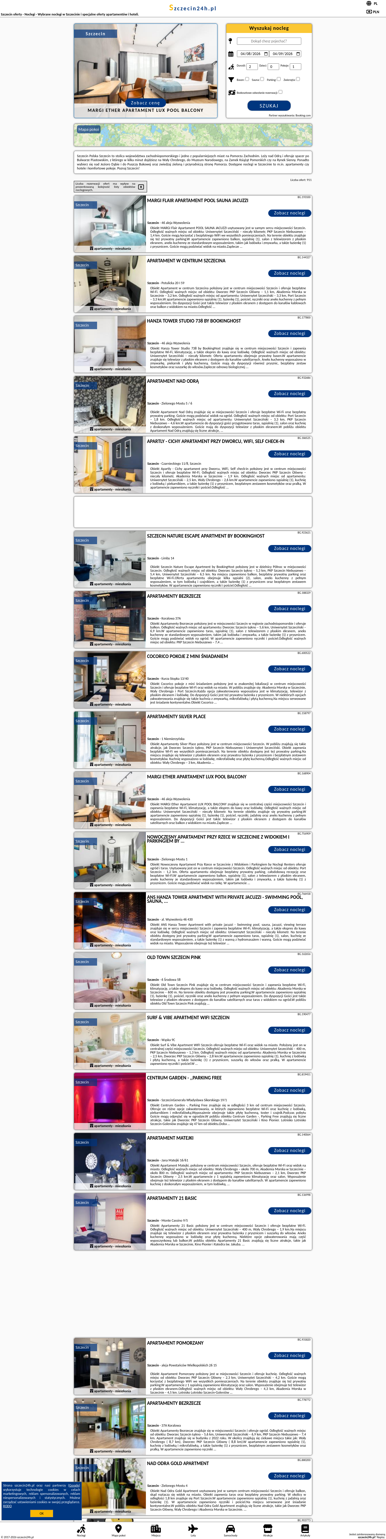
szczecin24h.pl (193, 8)
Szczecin (82, 204)
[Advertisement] (193, 1295)
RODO (7, 1506)
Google (74, 1485)
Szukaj (269, 106)
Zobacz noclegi (290, 213)
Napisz (381, 1537)
